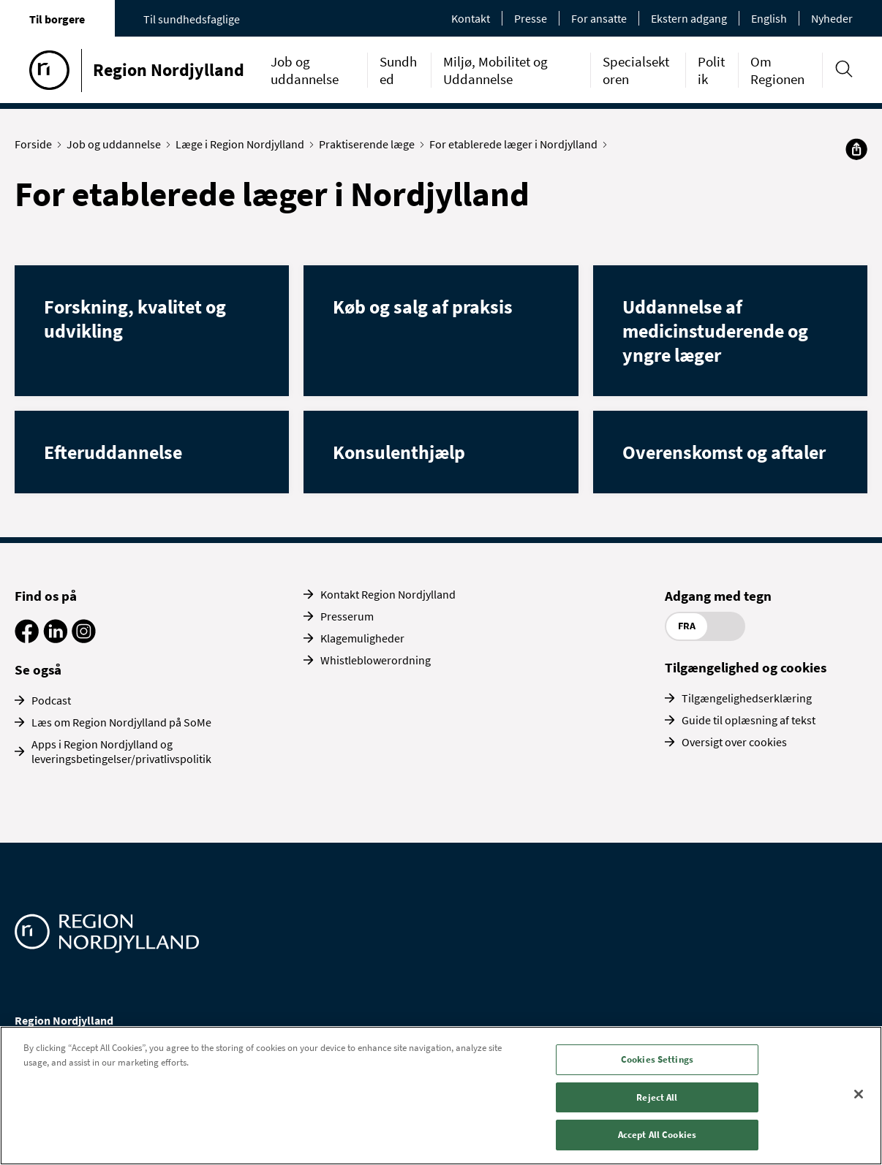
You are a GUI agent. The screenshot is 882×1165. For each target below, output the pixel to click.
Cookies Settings (657, 1059)
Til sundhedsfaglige (191, 19)
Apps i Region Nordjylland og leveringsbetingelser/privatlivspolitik (121, 751)
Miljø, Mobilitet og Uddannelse (495, 70)
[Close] (859, 1094)
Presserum (347, 616)
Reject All (656, 1097)
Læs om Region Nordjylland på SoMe (121, 722)
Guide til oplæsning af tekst (748, 720)
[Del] (856, 149)
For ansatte (599, 18)
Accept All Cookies (657, 1134)
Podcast (51, 700)
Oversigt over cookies (734, 742)
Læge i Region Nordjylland (243, 144)
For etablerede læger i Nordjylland (516, 144)
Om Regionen (777, 70)
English (769, 18)
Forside (37, 144)
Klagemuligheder (362, 638)
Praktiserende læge (370, 144)
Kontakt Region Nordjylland (388, 594)
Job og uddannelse (305, 70)
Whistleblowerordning (375, 660)
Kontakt (470, 18)
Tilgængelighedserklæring (747, 698)
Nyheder (832, 18)
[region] (441, 1095)
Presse (530, 18)
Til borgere (57, 19)
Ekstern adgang (689, 18)
